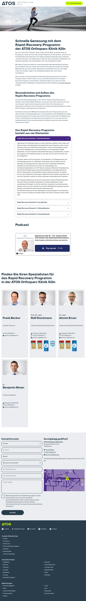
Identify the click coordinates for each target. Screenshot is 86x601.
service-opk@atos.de (11, 335)
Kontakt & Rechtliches (10, 536)
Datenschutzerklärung (35, 504)
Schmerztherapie (65, 83)
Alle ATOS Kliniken (8, 560)
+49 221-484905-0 (39, 335)
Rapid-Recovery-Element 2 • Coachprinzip (32, 202)
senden (12, 512)
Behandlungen (7, 583)
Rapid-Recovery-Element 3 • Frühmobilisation (33, 208)
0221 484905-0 (10, 333)
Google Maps (50, 450)
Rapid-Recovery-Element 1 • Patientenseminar (33, 138)
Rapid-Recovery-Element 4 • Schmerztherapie (33, 214)
